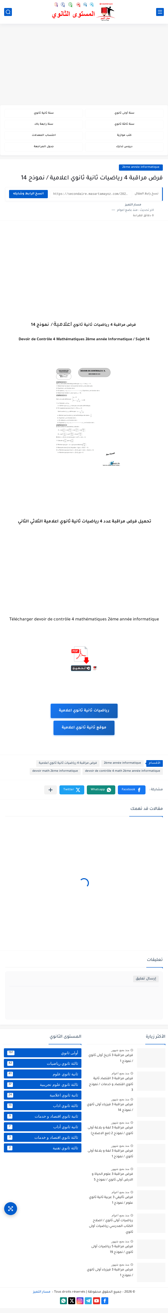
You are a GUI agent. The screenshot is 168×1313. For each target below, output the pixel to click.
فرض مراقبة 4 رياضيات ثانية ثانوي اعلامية (68, 768)
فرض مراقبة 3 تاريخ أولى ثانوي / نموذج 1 (110, 1063)
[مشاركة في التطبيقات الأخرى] (50, 794)
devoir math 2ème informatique (55, 776)
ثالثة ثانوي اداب (42, 1110)
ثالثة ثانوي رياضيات (42, 1068)
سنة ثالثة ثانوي (124, 126)
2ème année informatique (140, 172)
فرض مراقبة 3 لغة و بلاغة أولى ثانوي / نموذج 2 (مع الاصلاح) (110, 1135)
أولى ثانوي (42, 1058)
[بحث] (8, 12)
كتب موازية (124, 138)
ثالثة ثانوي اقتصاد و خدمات (42, 1142)
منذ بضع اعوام (120, 1078)
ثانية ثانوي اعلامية (42, 1100)
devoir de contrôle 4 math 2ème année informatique (122, 776)
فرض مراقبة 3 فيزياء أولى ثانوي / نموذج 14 (110, 1112)
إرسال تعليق (146, 984)
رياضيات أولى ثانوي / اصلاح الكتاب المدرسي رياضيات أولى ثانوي (111, 1231)
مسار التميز (41, 1297)
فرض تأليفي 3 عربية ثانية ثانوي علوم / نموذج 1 (111, 1205)
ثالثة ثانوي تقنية (42, 1153)
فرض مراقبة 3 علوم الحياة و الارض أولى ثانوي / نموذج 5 (112, 1182)
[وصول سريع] (10, 1203)
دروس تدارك (124, 151)
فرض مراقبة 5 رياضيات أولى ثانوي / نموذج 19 (112, 1254)
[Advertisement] (84, 65)
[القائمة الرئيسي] (160, 12)
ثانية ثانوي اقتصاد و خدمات (42, 1121)
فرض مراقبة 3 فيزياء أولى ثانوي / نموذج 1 (110, 1277)
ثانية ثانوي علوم (42, 1079)
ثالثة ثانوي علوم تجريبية (42, 1089)
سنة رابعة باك (44, 126)
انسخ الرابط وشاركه (28, 199)
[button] (132, 794)
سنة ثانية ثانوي (43, 113)
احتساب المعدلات (43, 138)
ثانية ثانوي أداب (42, 1131)
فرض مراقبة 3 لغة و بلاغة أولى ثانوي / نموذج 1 (110, 1159)
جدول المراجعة (44, 151)
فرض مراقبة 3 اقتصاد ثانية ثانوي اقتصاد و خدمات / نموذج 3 (111, 1089)
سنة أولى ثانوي (124, 113)
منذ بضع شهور (120, 1055)
